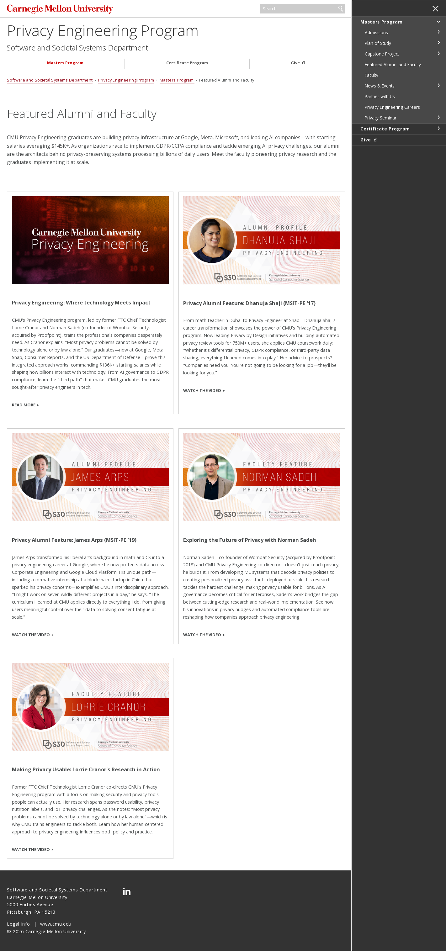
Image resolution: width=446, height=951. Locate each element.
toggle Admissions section (438, 32)
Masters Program (65, 63)
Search (340, 9)
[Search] (302, 9)
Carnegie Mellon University (60, 9)
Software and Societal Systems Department (77, 48)
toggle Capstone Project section (438, 53)
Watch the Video (202, 390)
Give (296, 63)
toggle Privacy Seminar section (438, 117)
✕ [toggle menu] (435, 9)
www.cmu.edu (56, 924)
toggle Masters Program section (438, 21)
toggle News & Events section (438, 85)
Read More (23, 405)
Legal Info (18, 924)
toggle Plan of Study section (438, 42)
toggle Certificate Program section (438, 128)
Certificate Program (187, 63)
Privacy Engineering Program (103, 30)
